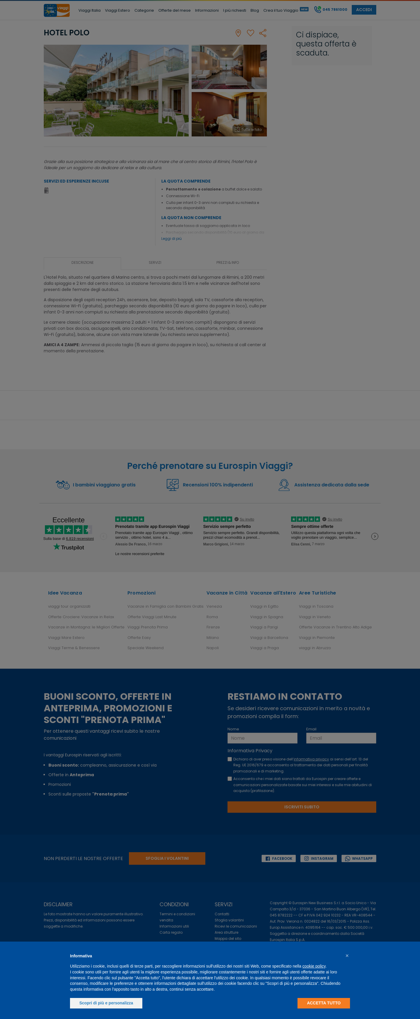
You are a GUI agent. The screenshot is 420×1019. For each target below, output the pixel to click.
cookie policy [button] (314, 966)
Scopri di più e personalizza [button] (106, 1003)
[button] (347, 955)
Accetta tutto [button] (324, 1003)
